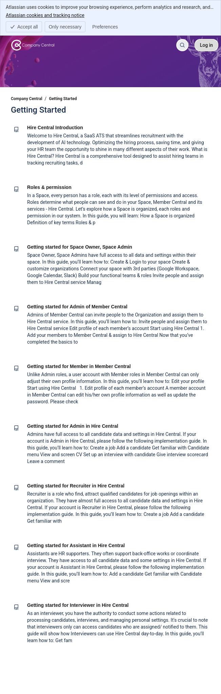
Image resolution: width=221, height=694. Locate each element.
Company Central (26, 98)
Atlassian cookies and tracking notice (45, 15)
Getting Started (63, 98)
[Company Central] (32, 45)
